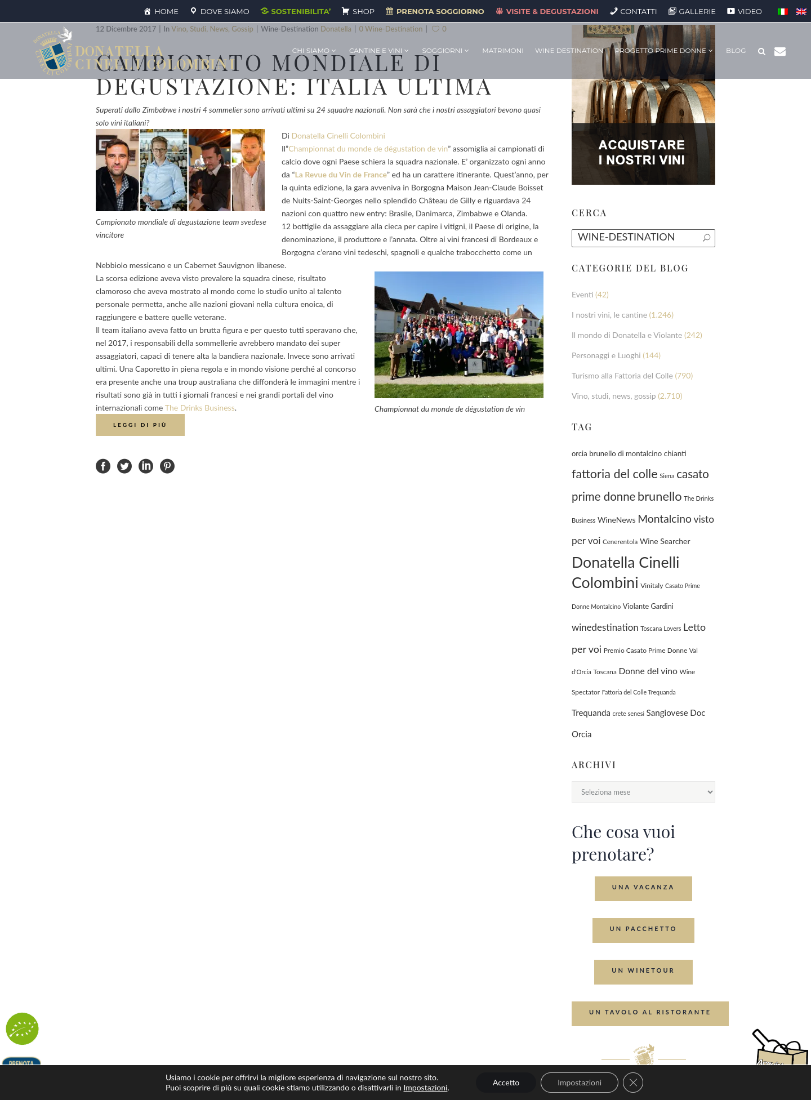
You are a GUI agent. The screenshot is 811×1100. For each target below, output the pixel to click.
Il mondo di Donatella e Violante (627, 335)
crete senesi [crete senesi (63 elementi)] (628, 713)
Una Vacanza (643, 886)
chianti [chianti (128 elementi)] (675, 453)
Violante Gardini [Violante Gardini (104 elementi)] (648, 606)
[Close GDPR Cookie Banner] (633, 1082)
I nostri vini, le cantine (609, 314)
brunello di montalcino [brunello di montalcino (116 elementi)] (625, 453)
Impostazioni (425, 1087)
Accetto (506, 1082)
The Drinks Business (200, 407)
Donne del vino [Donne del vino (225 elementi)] (647, 671)
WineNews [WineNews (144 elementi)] (617, 519)
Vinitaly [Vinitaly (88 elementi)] (651, 585)
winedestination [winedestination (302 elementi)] (605, 627)
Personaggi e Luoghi (606, 355)
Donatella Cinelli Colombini (338, 135)
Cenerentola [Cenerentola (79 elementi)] (620, 541)
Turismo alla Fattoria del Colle (622, 375)
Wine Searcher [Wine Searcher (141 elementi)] (665, 541)
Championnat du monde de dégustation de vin (368, 148)
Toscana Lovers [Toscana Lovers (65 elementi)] (660, 628)
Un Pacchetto (644, 928)
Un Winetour (643, 970)
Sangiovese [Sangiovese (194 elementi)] (667, 712)
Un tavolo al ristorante (650, 1012)
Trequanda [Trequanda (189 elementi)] (591, 712)
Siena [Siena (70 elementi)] (667, 475)
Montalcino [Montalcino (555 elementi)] (665, 518)
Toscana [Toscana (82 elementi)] (604, 671)
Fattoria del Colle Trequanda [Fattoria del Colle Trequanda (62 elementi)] (639, 692)
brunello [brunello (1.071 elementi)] (660, 496)
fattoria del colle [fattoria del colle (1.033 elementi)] (615, 473)
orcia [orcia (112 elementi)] (579, 453)
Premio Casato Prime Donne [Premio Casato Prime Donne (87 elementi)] (646, 650)
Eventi (583, 294)
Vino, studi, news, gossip (614, 395)
